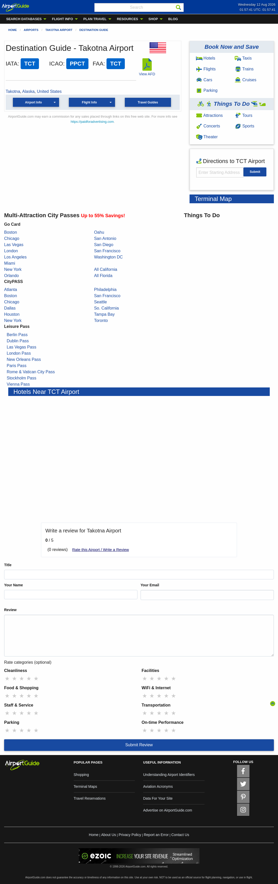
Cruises (245, 80)
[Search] (178, 7)
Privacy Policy (130, 835)
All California (105, 269)
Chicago (11, 238)
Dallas (9, 308)
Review (10, 610)
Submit (255, 172)
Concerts (208, 126)
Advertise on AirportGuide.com (167, 810)
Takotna (13, 91)
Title (8, 565)
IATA (12, 63)
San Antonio (105, 238)
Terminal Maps (85, 786)
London (11, 251)
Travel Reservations (90, 798)
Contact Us (180, 835)
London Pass (19, 353)
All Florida (103, 275)
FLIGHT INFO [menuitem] (62, 19)
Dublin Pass (18, 341)
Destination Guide (93, 29)
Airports (31, 29)
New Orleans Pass (24, 359)
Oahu (99, 232)
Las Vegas (13, 244)
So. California (106, 308)
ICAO (56, 63)
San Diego (103, 244)
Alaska (28, 91)
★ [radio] (7, 678)
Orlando (11, 275)
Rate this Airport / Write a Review (100, 549)
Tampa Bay (104, 314)
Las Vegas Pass (21, 347)
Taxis (243, 58)
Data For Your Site (158, 798)
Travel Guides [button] (148, 102)
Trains (244, 69)
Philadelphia (105, 289)
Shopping (81, 775)
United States (49, 91)
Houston (12, 314)
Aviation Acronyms (158, 786)
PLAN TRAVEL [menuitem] (95, 19)
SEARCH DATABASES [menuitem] (24, 19)
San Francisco (107, 251)
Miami (9, 263)
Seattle (100, 302)
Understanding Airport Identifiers (169, 775)
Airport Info (33, 102)
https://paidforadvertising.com (92, 122)
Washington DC (108, 257)
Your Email (150, 585)
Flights (206, 69)
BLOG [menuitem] (173, 19)
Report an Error (156, 835)
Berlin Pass (17, 334)
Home (12, 29)
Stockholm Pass (21, 378)
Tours (243, 115)
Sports (244, 126)
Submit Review (139, 745)
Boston (10, 232)
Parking (207, 90)
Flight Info (89, 102)
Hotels (205, 58)
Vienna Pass (18, 384)
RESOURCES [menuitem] (127, 19)
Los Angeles (15, 257)
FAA (98, 63)
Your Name (13, 585)
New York (13, 269)
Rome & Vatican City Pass (31, 372)
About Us (108, 835)
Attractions (209, 115)
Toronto (101, 320)
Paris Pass (16, 365)
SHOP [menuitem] (153, 19)
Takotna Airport (58, 29)
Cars (204, 80)
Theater (207, 137)
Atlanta (10, 289)
